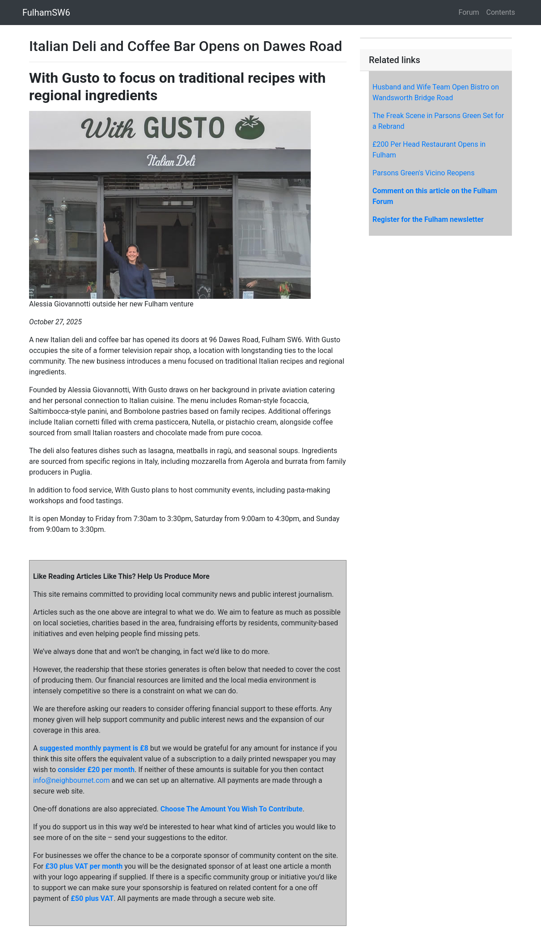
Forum (469, 12)
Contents (500, 12)
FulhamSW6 (46, 12)
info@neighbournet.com (71, 780)
